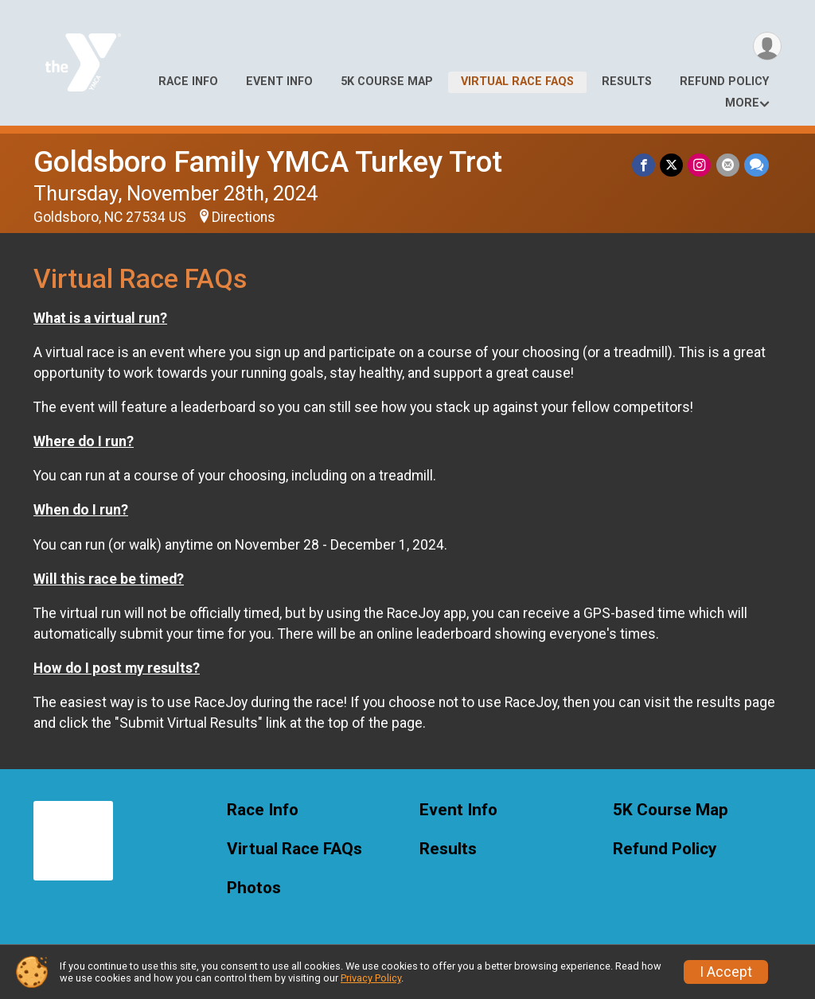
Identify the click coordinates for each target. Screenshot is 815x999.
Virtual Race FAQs (517, 81)
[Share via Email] (727, 165)
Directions (243, 217)
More (742, 103)
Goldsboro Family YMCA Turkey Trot (267, 162)
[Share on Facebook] (644, 165)
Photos (254, 888)
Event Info (279, 81)
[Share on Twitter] (672, 165)
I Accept (726, 972)
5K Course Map (387, 81)
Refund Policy (724, 81)
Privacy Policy (371, 978)
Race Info (188, 81)
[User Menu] (767, 46)
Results (627, 81)
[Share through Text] (756, 165)
